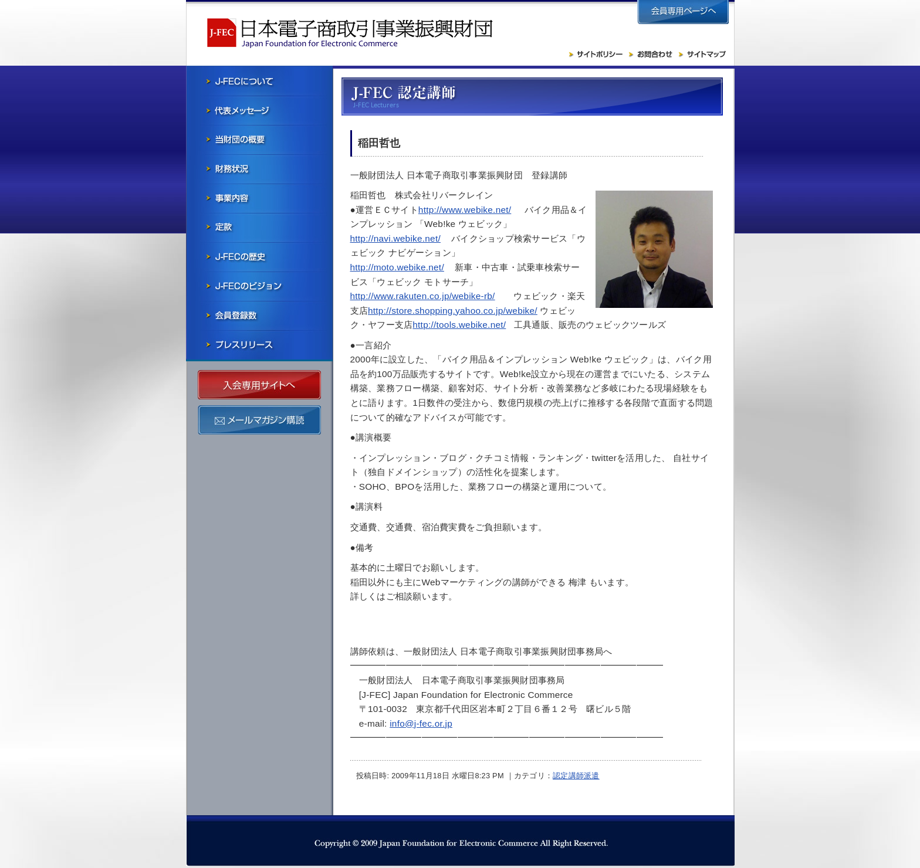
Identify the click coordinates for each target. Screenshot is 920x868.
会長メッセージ (259, 110)
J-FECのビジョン (259, 286)
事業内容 (259, 198)
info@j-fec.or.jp (421, 723)
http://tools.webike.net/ (459, 325)
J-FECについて (259, 81)
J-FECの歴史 (259, 257)
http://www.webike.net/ (464, 210)
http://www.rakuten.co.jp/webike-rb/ (422, 296)
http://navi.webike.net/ (395, 238)
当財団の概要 (259, 139)
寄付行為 (259, 227)
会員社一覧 (259, 315)
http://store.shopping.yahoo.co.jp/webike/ (452, 311)
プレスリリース (259, 345)
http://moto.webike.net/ (397, 267)
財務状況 (259, 169)
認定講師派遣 (576, 775)
